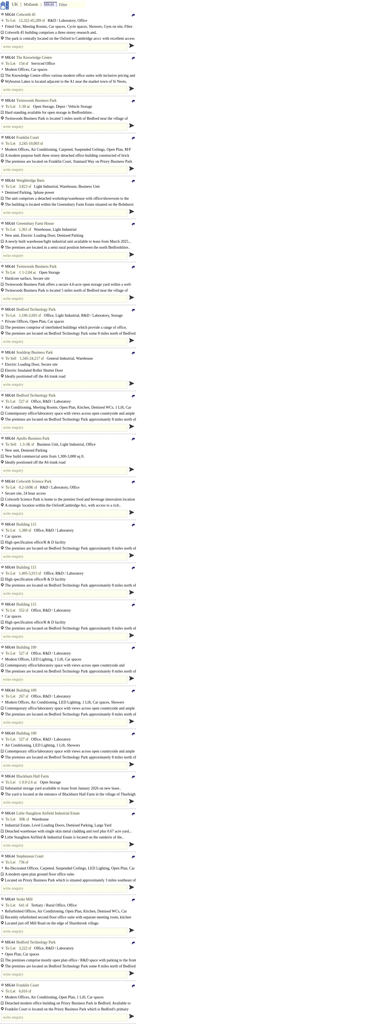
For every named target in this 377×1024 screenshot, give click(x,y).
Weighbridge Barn (30, 180)
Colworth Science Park (33, 481)
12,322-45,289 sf (32, 20)
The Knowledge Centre (34, 57)
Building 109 (26, 647)
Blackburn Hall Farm (32, 776)
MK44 (49, 4)
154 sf (23, 63)
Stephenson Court (30, 856)
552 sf (23, 610)
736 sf (23, 862)
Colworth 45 (25, 15)
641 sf (23, 905)
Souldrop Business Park (34, 352)
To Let (10, 20)
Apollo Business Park (32, 438)
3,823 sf (25, 186)
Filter (63, 5)
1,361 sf (25, 229)
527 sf (23, 401)
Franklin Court (27, 137)
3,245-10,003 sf (31, 143)
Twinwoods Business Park (36, 100)
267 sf (23, 696)
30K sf (24, 819)
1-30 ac (24, 106)
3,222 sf (25, 948)
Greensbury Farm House (35, 223)
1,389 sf (25, 530)
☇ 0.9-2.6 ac (28, 782)
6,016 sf (25, 991)
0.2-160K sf (28, 487)
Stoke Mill (24, 899)
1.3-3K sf (27, 444)
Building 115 (26, 524)
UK (15, 4)
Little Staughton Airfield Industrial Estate (48, 813)
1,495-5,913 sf (30, 573)
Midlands (31, 4)
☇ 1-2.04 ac (27, 272)
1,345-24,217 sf (32, 358)
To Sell (10, 358)
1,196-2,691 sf (30, 315)
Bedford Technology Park (36, 309)
